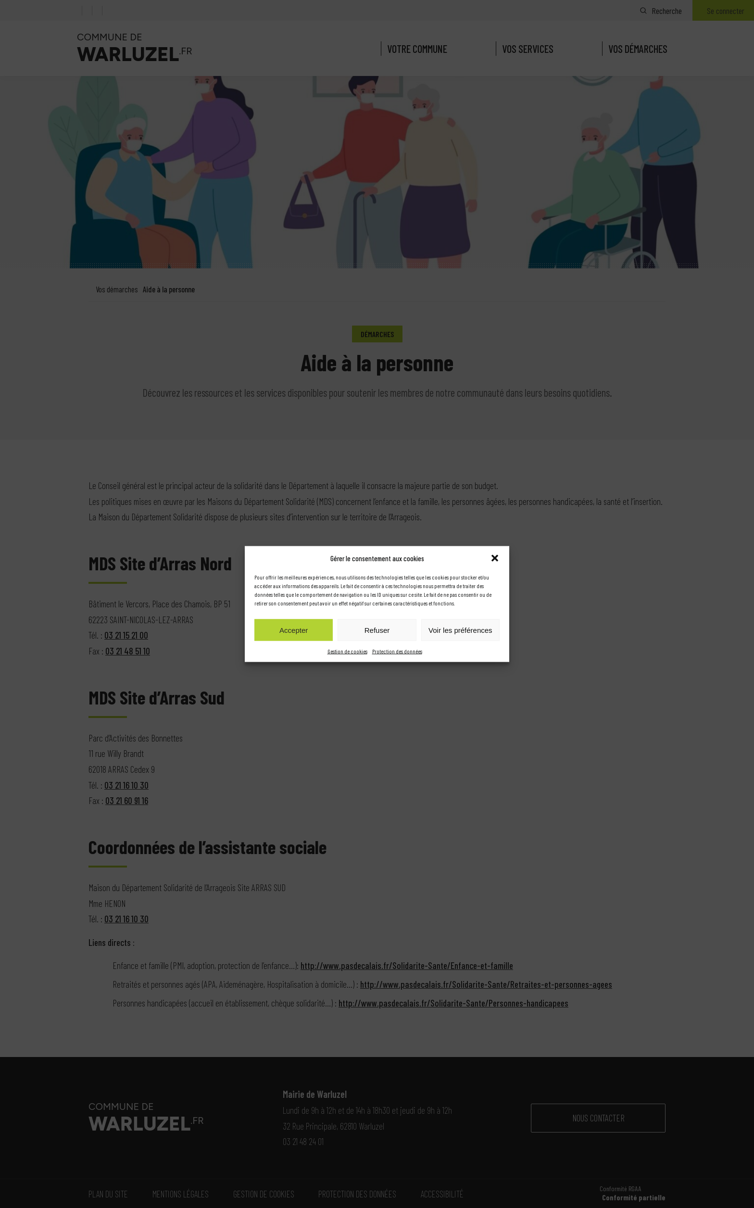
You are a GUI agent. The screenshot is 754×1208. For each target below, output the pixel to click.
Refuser (377, 630)
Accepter (293, 630)
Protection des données (397, 651)
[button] (495, 558)
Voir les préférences (460, 630)
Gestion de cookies (347, 651)
